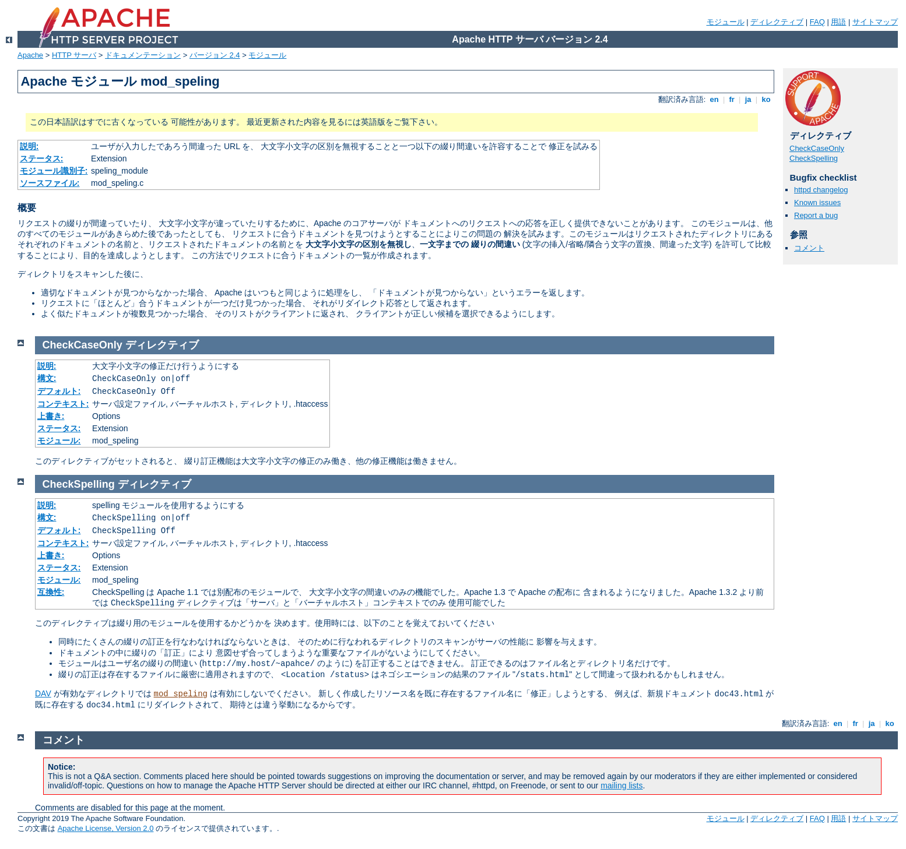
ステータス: (42, 158)
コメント (809, 248)
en (714, 99)
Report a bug (816, 215)
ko (766, 99)
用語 (838, 21)
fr (732, 99)
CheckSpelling (813, 158)
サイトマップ (875, 21)
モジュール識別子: (54, 170)
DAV (43, 693)
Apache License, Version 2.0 (106, 828)
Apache (30, 55)
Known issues (817, 202)
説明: (29, 146)
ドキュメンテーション (143, 55)
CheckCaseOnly (816, 148)
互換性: (51, 592)
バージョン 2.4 (214, 55)
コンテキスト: (63, 403)
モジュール (726, 21)
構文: (47, 378)
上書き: (51, 416)
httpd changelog (821, 189)
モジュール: (59, 440)
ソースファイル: (50, 183)
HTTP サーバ (74, 55)
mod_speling (181, 694)
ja (748, 99)
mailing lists (621, 785)
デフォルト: (59, 391)
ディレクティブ (776, 21)
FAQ (817, 21)
